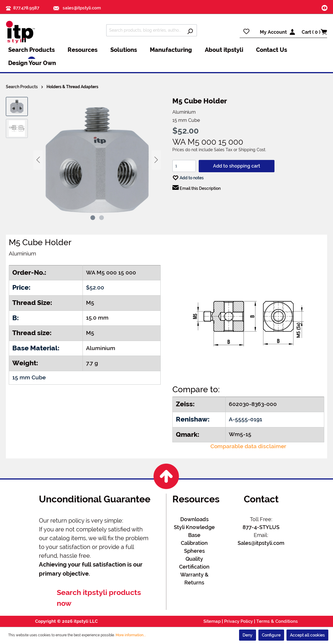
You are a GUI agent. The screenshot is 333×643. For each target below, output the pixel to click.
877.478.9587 (26, 8)
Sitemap (212, 621)
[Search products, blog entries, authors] (144, 30)
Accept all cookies (307, 635)
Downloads (194, 519)
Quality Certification (194, 563)
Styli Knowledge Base (194, 531)
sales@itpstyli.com (77, 8)
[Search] (190, 30)
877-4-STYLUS (261, 527)
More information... (131, 635)
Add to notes (188, 176)
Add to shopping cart (236, 166)
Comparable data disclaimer (248, 446)
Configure (271, 635)
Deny (248, 635)
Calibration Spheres (194, 547)
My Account (273, 32)
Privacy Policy (238, 621)
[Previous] (38, 159)
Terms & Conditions (277, 621)
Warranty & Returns (194, 579)
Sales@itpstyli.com (261, 543)
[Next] (156, 159)
